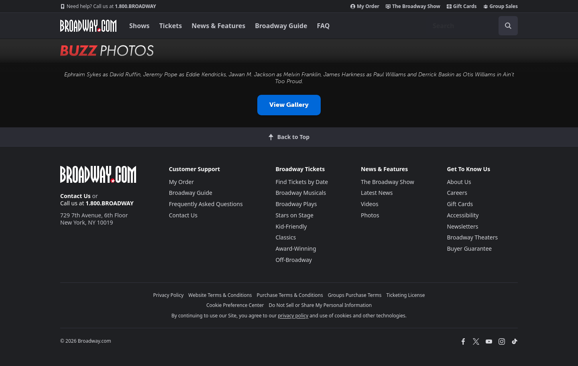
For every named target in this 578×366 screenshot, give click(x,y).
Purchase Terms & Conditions (290, 295)
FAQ (323, 25)
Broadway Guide (281, 25)
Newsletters (462, 226)
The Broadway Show (413, 6)
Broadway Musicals (300, 192)
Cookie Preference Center (235, 305)
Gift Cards (462, 6)
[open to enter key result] (508, 25)
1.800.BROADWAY (108, 6)
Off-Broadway (293, 260)
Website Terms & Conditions (220, 295)
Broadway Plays (296, 204)
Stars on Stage (294, 215)
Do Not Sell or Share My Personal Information (320, 305)
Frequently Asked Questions (206, 204)
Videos (370, 204)
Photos (370, 215)
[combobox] (472, 25)
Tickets (170, 25)
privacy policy (293, 315)
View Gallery (289, 104)
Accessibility (462, 215)
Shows (139, 25)
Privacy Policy (168, 295)
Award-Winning (295, 248)
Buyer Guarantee (469, 248)
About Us (459, 182)
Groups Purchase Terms (355, 295)
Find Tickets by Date (301, 182)
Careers (457, 192)
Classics (285, 237)
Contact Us (75, 196)
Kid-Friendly (291, 226)
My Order (364, 6)
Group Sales (500, 6)
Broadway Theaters (472, 237)
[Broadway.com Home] (88, 26)
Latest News (377, 192)
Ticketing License (406, 295)
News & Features (218, 25)
